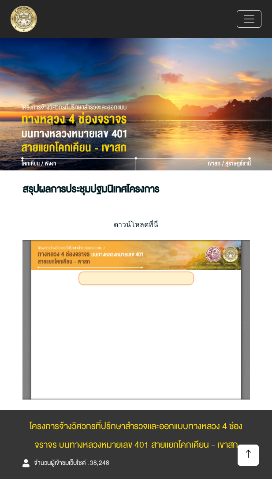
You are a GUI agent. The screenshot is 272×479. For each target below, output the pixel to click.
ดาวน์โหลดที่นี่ (136, 224)
